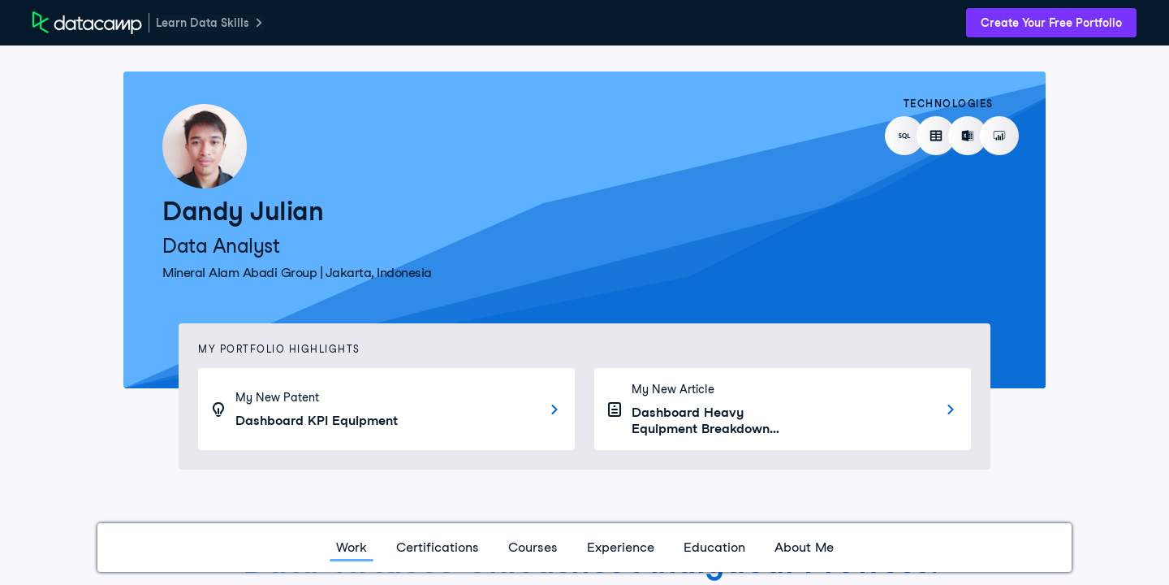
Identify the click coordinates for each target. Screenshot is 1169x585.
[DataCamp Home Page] (87, 22)
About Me (804, 547)
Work (351, 547)
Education (714, 547)
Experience (620, 547)
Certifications (437, 547)
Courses (533, 547)
